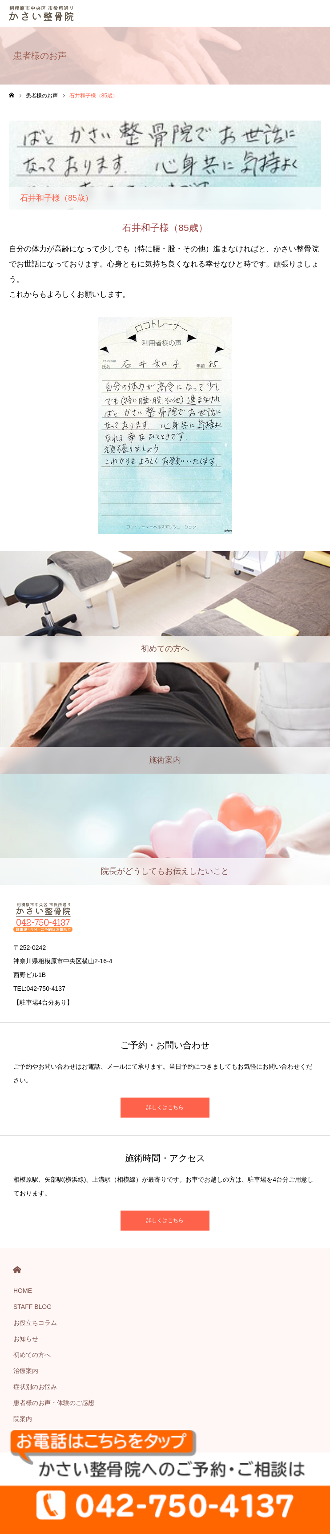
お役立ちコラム (35, 1322)
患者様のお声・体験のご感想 (53, 1402)
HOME (17, 1270)
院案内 (22, 1418)
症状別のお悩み (35, 1386)
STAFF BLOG (32, 1306)
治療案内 (25, 1370)
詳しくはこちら (165, 1107)
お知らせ (25, 1338)
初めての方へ (32, 1354)
